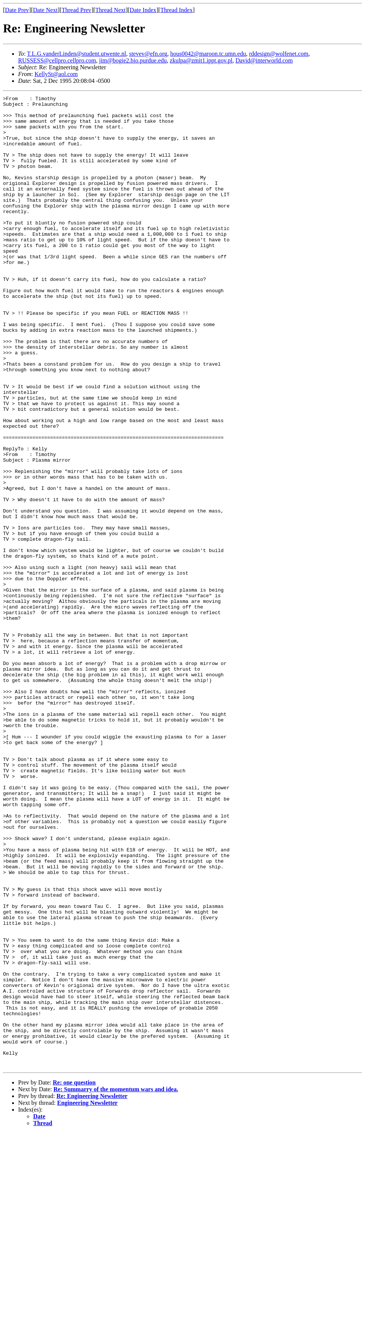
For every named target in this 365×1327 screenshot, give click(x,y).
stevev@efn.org (148, 53)
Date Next (45, 10)
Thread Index (176, 10)
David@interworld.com (264, 60)
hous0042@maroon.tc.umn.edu (208, 53)
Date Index (143, 10)
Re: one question (74, 1277)
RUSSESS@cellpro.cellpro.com (57, 60)
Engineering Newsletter (87, 1297)
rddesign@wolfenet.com (278, 53)
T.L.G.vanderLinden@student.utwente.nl (76, 53)
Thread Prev (76, 10)
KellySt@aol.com (56, 74)
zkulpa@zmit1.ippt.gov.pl (201, 60)
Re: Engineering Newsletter (92, 1290)
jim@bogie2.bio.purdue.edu (133, 60)
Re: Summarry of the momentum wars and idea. (116, 1283)
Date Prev (17, 10)
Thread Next (110, 10)
